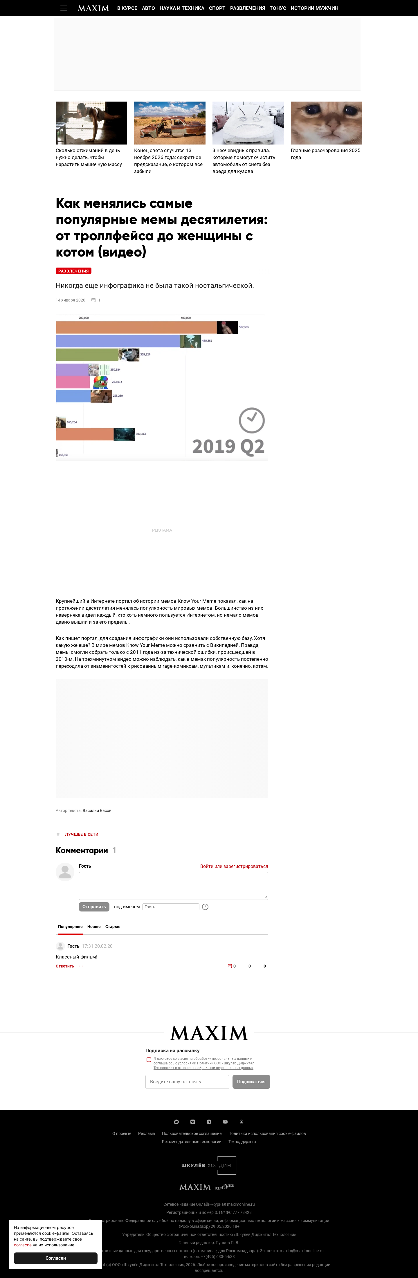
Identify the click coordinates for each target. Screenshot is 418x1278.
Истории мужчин (314, 8)
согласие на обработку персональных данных (211, 1059)
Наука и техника (182, 8)
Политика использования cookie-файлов (267, 1133)
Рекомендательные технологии (191, 1141)
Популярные (70, 926)
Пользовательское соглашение (191, 1133)
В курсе (127, 8)
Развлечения (247, 8)
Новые (94, 926)
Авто (148, 8)
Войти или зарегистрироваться (234, 866)
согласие (23, 1244)
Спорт (217, 8)
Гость (73, 946)
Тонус (278, 8)
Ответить (65, 966)
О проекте (121, 1133)
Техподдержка (242, 1141)
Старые (112, 926)
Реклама (146, 1133)
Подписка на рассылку (172, 1050)
